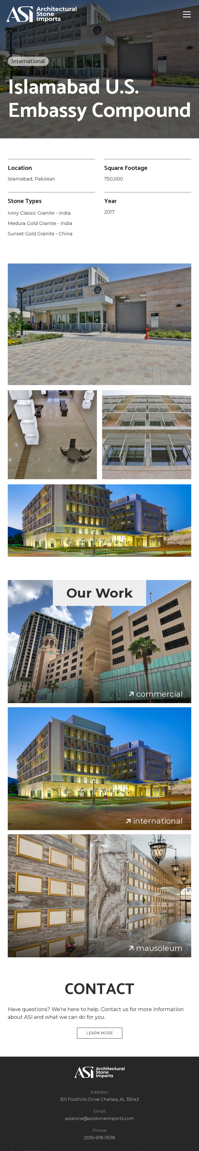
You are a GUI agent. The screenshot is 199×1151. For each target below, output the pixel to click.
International (28, 61)
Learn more (99, 1033)
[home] (41, 14)
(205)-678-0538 (99, 1137)
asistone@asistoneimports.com (99, 1118)
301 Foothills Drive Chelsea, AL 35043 (99, 1099)
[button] (187, 14)
